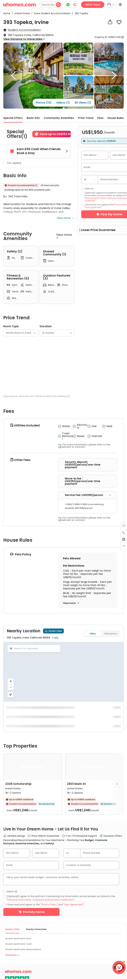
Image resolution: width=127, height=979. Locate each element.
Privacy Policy (49, 970)
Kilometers (110, 699)
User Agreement (93, 207)
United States (21, 13)
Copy (55, 703)
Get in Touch (92, 4)
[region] (63, 737)
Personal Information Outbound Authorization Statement (40, 965)
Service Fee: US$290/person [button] (88, 561)
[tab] (87, 561)
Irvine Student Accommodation (51, 13)
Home (6, 13)
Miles (93, 699)
